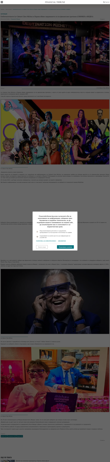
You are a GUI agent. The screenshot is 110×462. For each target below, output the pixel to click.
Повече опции (42, 247)
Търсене (106, 2)
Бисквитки (62, 241)
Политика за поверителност (46, 241)
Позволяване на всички (65, 247)
